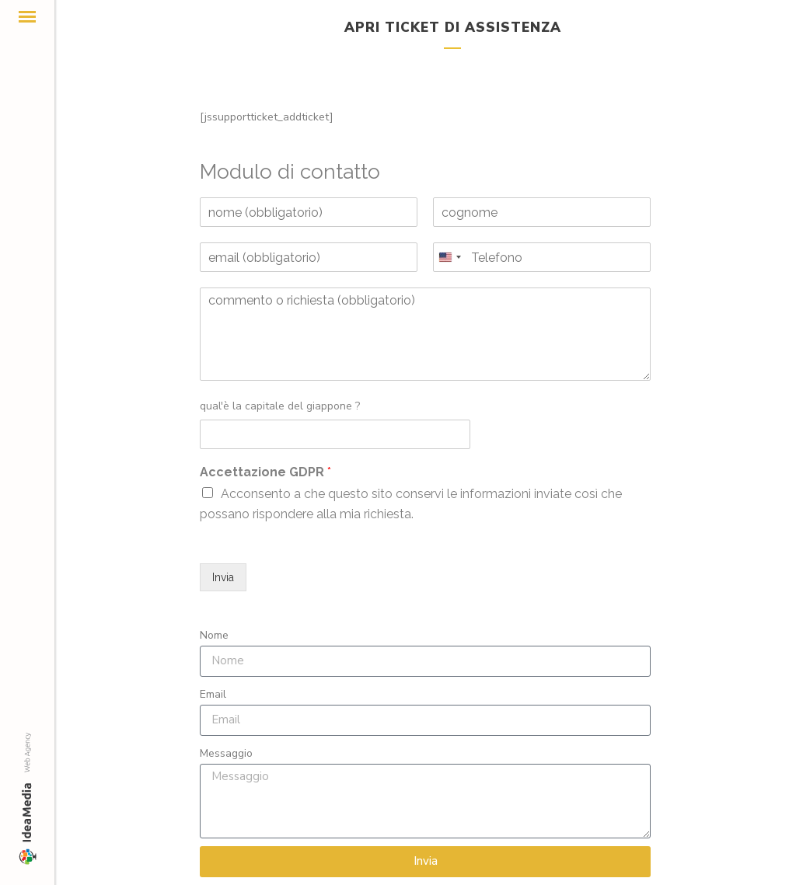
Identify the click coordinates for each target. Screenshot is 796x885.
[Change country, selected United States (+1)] (449, 257)
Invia (223, 577)
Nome (214, 635)
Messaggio (226, 753)
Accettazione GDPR (265, 472)
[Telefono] (542, 257)
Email (213, 694)
